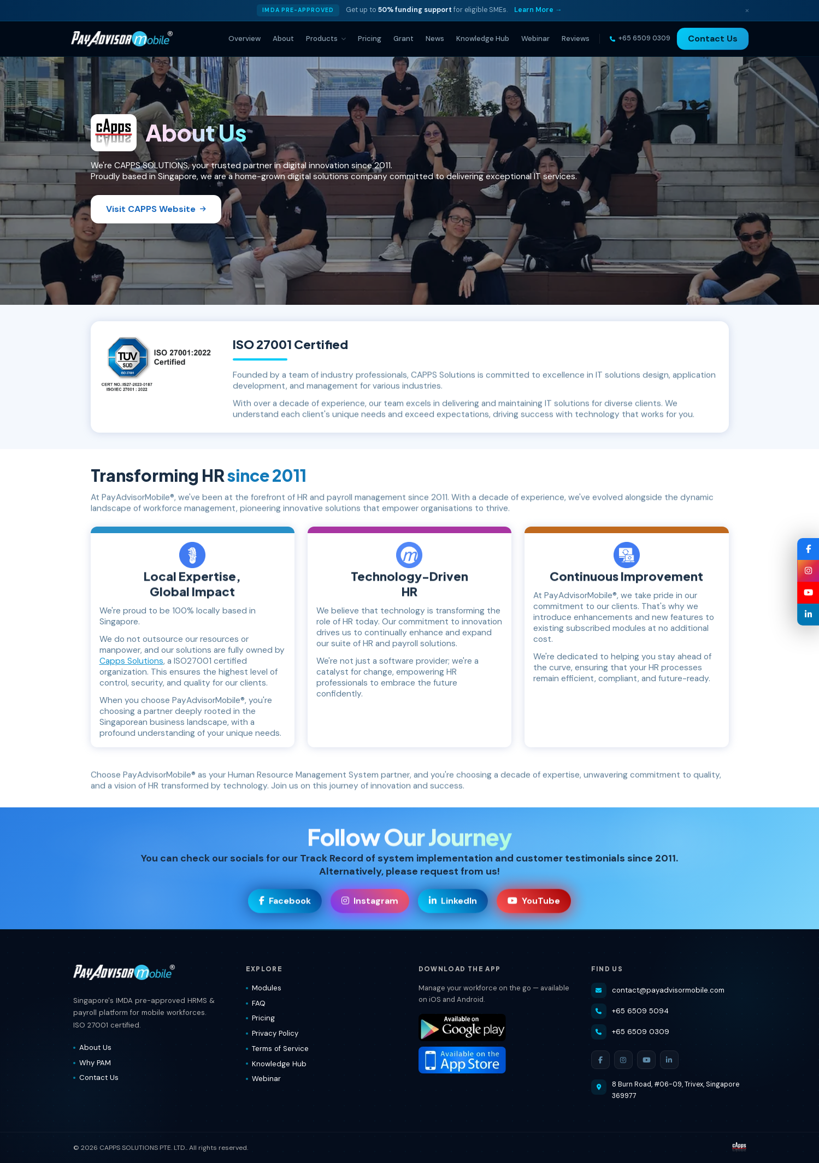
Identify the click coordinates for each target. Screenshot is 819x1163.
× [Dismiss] (747, 10)
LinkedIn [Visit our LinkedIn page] (453, 902)
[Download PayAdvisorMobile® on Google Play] (496, 1027)
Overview (244, 38)
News (435, 38)
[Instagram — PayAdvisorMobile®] (808, 571)
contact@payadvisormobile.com (657, 990)
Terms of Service (277, 1048)
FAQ (256, 1003)
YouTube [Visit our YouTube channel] (534, 902)
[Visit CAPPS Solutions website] (739, 1147)
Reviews (576, 38)
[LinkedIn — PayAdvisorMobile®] (808, 614)
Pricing (369, 38)
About (283, 38)
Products (326, 38)
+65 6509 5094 (630, 1011)
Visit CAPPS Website (156, 209)
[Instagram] (623, 1059)
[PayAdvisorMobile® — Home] (122, 38)
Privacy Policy (272, 1033)
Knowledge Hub (482, 38)
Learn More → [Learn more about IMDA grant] (538, 9)
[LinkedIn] (669, 1059)
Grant (403, 38)
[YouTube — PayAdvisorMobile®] (808, 593)
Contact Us (712, 38)
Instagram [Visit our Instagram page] (369, 902)
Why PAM (92, 1062)
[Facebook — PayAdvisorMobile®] (808, 549)
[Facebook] (600, 1059)
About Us (92, 1047)
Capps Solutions (131, 661)
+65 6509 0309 (630, 1032)
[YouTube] (646, 1059)
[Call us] (640, 38)
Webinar (535, 38)
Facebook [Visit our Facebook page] (285, 902)
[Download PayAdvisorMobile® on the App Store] (496, 1060)
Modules (263, 988)
